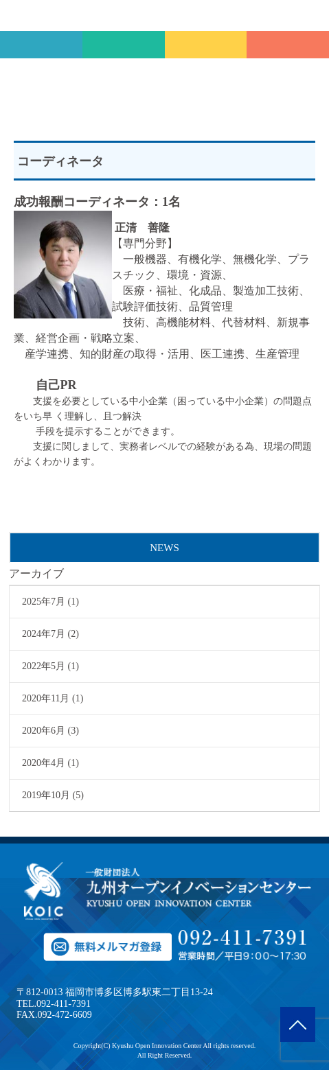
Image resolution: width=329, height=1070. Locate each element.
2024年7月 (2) (50, 634)
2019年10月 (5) (53, 795)
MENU (313, 15)
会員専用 (123, 44)
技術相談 (41, 44)
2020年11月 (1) (52, 698)
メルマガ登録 (206, 44)
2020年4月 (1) (50, 763)
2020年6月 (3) (50, 730)
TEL (288, 44)
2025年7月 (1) (50, 601)
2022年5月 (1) (50, 666)
